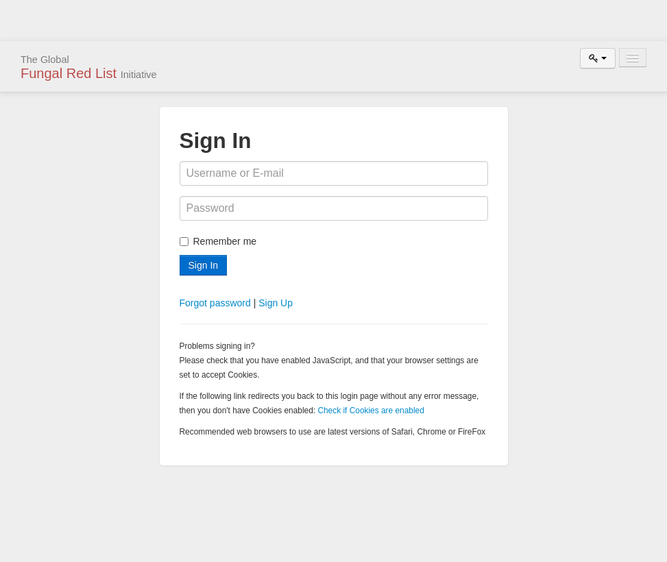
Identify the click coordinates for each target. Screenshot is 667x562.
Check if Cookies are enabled (370, 410)
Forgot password (215, 302)
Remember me (218, 241)
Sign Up (275, 302)
